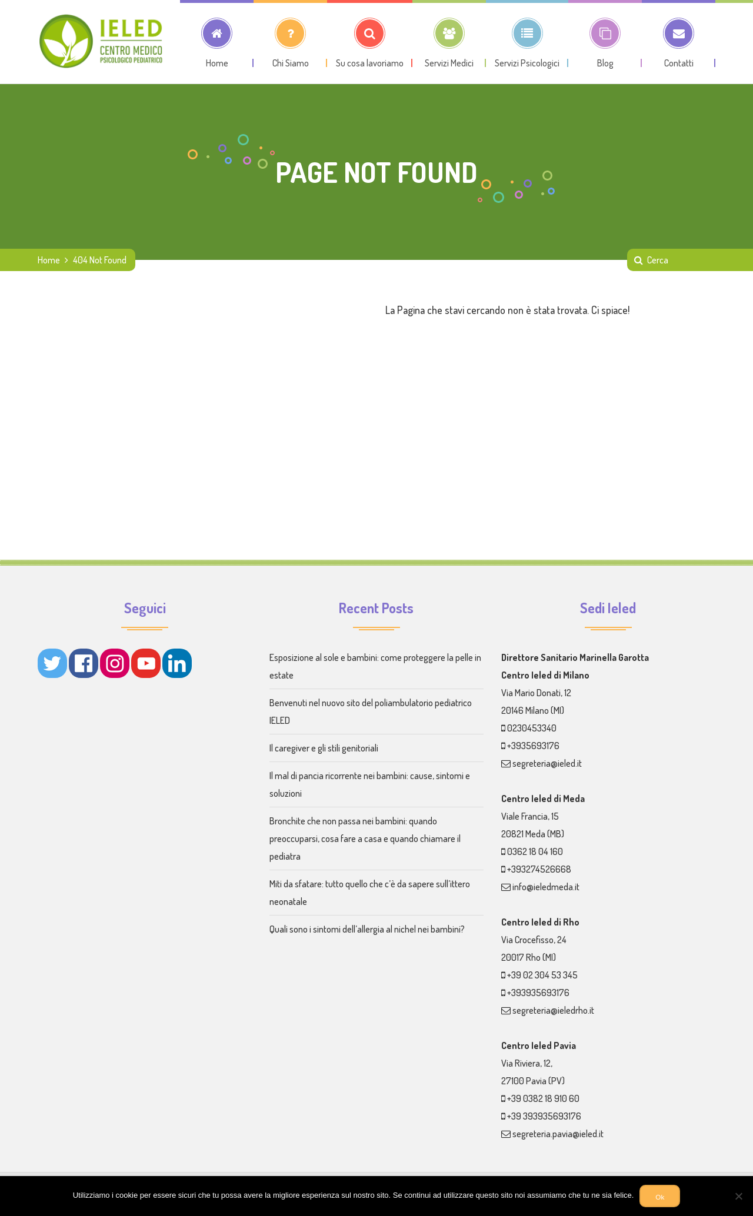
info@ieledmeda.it (545, 887)
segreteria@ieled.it (547, 763)
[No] (738, 1196)
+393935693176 (538, 992)
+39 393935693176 (544, 1116)
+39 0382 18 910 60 (543, 1098)
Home (49, 260)
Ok (659, 1197)
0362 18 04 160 (535, 851)
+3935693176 (533, 745)
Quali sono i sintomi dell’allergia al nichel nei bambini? (367, 929)
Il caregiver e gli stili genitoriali (323, 748)
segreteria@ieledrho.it (553, 1010)
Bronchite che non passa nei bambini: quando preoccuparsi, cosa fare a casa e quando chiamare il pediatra (365, 838)
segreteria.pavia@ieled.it (558, 1134)
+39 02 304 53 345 (542, 975)
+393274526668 (539, 869)
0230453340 (532, 728)
